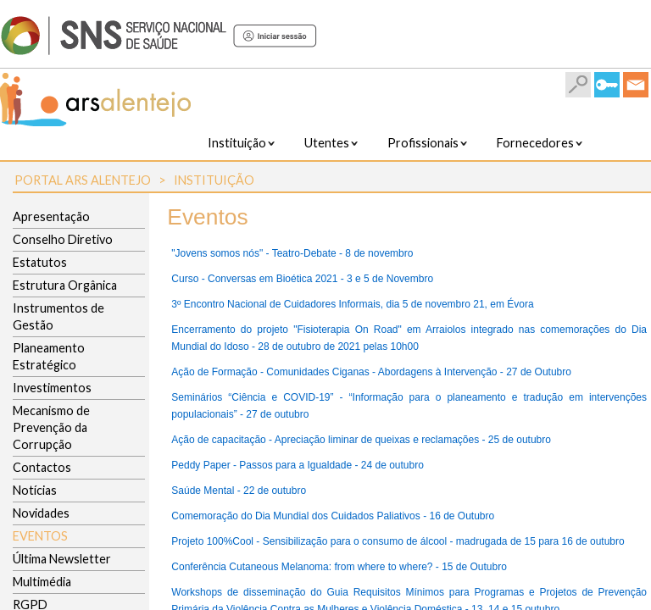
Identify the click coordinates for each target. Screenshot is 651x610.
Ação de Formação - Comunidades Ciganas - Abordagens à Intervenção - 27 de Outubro (371, 372)
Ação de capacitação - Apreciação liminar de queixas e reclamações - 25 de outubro (361, 440)
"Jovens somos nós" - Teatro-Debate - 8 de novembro (292, 253)
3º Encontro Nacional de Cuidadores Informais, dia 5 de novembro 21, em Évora (352, 304)
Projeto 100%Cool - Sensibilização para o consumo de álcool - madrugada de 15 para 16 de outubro (397, 541)
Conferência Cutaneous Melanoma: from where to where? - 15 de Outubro (339, 567)
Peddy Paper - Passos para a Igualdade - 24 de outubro (297, 465)
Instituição (214, 180)
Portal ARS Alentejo (82, 180)
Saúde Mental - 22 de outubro (238, 490)
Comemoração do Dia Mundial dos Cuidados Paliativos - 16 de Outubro (332, 516)
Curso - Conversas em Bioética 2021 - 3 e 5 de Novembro (302, 279)
